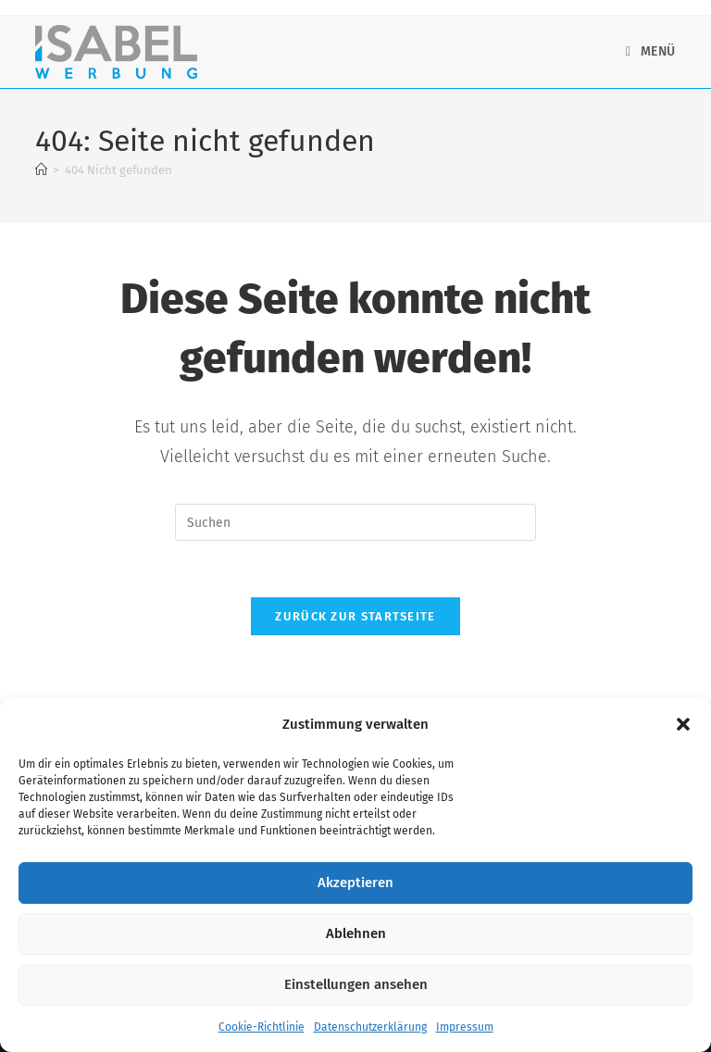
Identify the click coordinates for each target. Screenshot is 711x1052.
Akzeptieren (355, 882)
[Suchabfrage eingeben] (355, 522)
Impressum (464, 1027)
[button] (683, 724)
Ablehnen (356, 933)
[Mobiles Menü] (651, 51)
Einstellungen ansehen (356, 984)
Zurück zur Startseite (355, 616)
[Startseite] (41, 170)
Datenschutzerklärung (370, 1027)
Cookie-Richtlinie (261, 1027)
